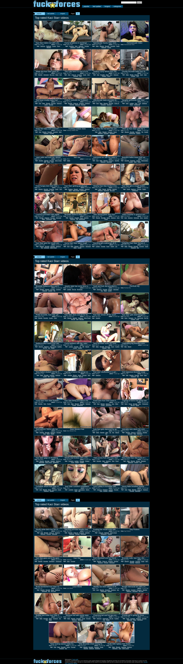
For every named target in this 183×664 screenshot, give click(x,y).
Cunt (139, 103)
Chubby (82, 462)
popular (86, 6)
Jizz (79, 491)
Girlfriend (144, 103)
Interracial (46, 74)
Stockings (72, 47)
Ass (138, 247)
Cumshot (71, 46)
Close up (73, 74)
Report (37, 40)
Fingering (87, 103)
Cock (52, 190)
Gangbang (52, 561)
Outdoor (138, 133)
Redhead (48, 46)
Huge (50, 620)
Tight (109, 348)
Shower (110, 289)
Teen (80, 76)
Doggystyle (132, 133)
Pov (106, 433)
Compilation (82, 489)
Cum (52, 162)
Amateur (41, 160)
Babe (97, 46)
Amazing (61, 648)
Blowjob (102, 46)
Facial (117, 46)
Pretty (55, 318)
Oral (77, 319)
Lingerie (105, 491)
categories (117, 6)
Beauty (129, 346)
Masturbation (144, 160)
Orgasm (104, 76)
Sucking (146, 218)
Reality (144, 189)
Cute (137, 76)
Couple (54, 46)
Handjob (72, 104)
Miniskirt (49, 47)
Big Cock (52, 74)
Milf (45, 162)
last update (97, 6)
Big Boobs (80, 289)
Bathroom (130, 462)
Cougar (75, 348)
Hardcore (42, 46)
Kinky (48, 433)
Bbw (125, 346)
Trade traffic (75, 659)
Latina (46, 104)
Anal (69, 74)
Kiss (140, 462)
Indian (68, 160)
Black (57, 74)
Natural (87, 346)
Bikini (70, 190)
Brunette (107, 46)
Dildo (135, 162)
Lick (116, 246)
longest (107, 6)
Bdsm (97, 432)
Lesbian (133, 76)
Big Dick (81, 319)
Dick (61, 74)
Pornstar (86, 46)
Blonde (131, 74)
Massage (143, 461)
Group (79, 375)
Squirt (56, 189)
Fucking (133, 319)
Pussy (58, 46)
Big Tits (74, 289)
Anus (141, 218)
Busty (107, 74)
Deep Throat (58, 160)
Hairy (76, 46)
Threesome (137, 104)
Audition (59, 346)
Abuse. (75, 663)
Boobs (53, 348)
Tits (142, 132)
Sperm (87, 489)
